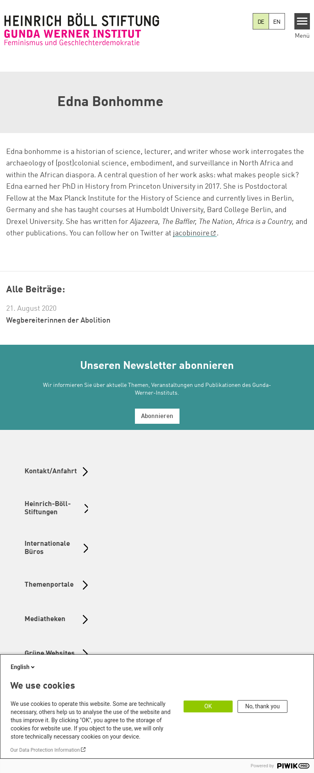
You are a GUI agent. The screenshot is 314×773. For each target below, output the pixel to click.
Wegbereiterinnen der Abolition (58, 320)
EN (276, 22)
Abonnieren (157, 417)
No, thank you (262, 706)
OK (208, 706)
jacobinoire (191, 233)
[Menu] (302, 21)
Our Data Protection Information (45, 750)
